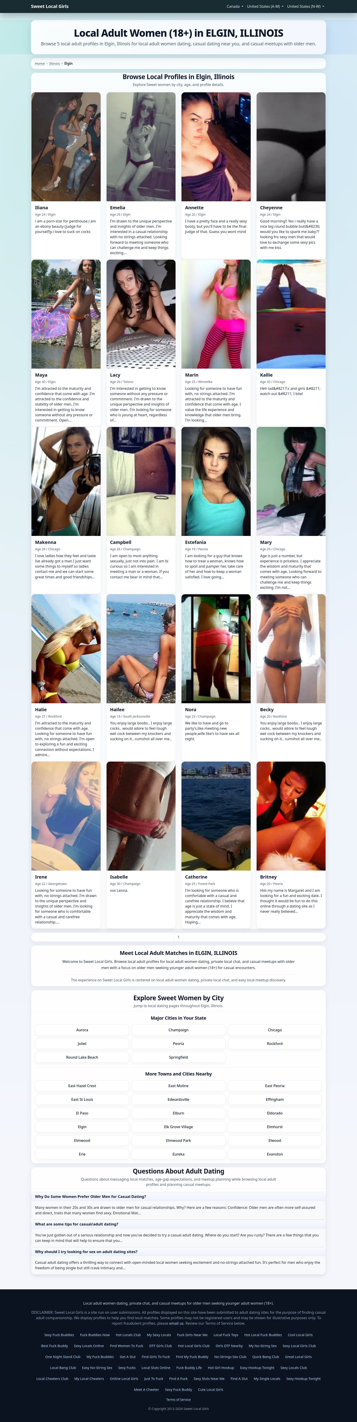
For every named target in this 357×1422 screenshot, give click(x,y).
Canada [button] (234, 6)
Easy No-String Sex (97, 1367)
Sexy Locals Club (293, 1367)
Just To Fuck (153, 1378)
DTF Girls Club (160, 1345)
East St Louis (82, 1099)
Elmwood (82, 1140)
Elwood (274, 1140)
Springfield (178, 1057)
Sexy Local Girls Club (299, 1345)
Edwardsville (178, 1099)
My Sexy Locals (159, 1334)
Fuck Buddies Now (95, 1334)
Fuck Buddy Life (189, 1367)
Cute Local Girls (210, 1389)
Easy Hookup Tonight (257, 1367)
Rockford (275, 1043)
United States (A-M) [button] (264, 6)
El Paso (82, 1113)
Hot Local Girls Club (194, 1345)
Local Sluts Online (156, 1367)
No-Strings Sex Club (230, 1356)
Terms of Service (178, 1399)
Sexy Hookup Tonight (303, 1378)
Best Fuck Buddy (54, 1345)
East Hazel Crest (82, 1085)
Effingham (275, 1099)
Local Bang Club (63, 1367)
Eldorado (275, 1113)
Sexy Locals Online (89, 1345)
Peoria (178, 1043)
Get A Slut (128, 1356)
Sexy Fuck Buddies (59, 1334)
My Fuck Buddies (100, 1356)
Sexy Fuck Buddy (178, 1389)
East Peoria (275, 1085)
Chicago (275, 1029)
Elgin (82, 1126)
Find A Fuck (178, 1378)
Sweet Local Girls (50, 6)
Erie (82, 1154)
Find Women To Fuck (126, 1345)
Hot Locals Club (128, 1334)
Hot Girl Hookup (221, 1367)
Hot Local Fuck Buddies (263, 1334)
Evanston (275, 1154)
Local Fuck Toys (226, 1334)
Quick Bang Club (265, 1356)
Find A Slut (239, 1378)
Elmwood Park (178, 1140)
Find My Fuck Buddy (192, 1356)
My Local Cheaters (89, 1378)
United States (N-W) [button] (304, 6)
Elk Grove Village (178, 1126)
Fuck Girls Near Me (192, 1334)
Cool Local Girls (300, 1334)
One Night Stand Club (63, 1356)
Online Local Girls (124, 1378)
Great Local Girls (298, 1356)
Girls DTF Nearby (229, 1345)
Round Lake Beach (82, 1057)
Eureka (179, 1154)
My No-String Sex (263, 1345)
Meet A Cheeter (146, 1389)
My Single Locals (267, 1378)
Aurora (82, 1029)
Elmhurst (275, 1126)
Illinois (54, 63)
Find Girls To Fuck (156, 1356)
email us (176, 1323)
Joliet (82, 1043)
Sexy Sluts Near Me (209, 1378)
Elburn (178, 1113)
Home (40, 63)
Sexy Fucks (126, 1367)
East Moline (178, 1085)
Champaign (178, 1029)
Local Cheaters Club (52, 1378)
